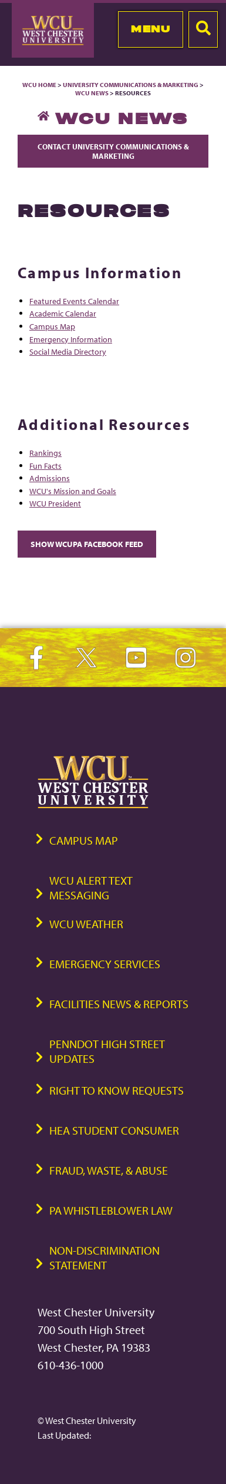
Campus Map (52, 326)
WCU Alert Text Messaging (91, 887)
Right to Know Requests (116, 1090)
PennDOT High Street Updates (107, 1051)
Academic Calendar (62, 313)
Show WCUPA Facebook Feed (87, 543)
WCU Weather (86, 923)
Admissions (49, 477)
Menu (150, 28)
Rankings (45, 452)
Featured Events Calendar (74, 300)
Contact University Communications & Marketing (113, 151)
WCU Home (39, 85)
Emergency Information (70, 339)
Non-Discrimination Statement (104, 1257)
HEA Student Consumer (114, 1130)
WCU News (92, 93)
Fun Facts (45, 465)
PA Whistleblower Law (111, 1210)
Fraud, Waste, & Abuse (108, 1170)
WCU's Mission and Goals (72, 490)
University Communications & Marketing (130, 85)
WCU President (55, 503)
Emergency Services (104, 963)
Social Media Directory (67, 351)
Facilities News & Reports (118, 1003)
